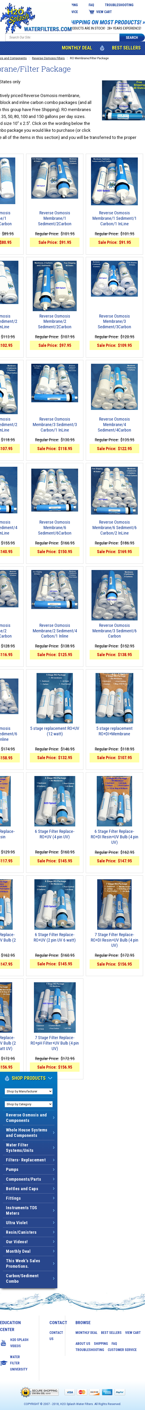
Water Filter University (18, 1363)
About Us (82, 1344)
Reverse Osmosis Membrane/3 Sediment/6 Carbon (114, 631)
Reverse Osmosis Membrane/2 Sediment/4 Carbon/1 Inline (55, 631)
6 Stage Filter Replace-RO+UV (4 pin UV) (55, 834)
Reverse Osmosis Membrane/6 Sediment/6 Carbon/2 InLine (114, 528)
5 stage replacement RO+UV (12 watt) (54, 731)
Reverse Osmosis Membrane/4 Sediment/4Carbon (114, 425)
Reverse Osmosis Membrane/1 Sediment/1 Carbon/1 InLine (114, 218)
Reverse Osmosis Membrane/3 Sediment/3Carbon (114, 322)
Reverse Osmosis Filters (48, 58)
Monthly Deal (77, 48)
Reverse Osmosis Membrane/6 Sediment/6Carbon (54, 528)
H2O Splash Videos (19, 1343)
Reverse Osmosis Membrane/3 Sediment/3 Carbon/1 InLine (55, 425)
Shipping (101, 1344)
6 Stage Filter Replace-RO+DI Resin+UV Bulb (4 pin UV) (114, 837)
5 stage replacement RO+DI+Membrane (114, 731)
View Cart (104, 12)
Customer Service (122, 1350)
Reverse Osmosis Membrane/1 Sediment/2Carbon (54, 218)
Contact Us (52, 1336)
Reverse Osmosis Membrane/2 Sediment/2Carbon (54, 322)
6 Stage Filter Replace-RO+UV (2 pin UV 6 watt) (55, 937)
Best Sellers (126, 48)
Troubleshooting (119, 5)
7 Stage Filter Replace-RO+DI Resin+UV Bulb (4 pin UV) (114, 940)
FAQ (91, 5)
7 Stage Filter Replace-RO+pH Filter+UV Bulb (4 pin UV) (55, 1043)
